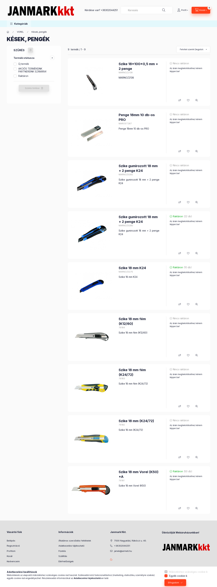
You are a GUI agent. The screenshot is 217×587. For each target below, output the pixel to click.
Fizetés (62, 551)
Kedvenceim (13, 561)
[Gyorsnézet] (196, 100)
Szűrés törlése (32, 88)
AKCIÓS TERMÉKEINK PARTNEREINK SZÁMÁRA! (32, 70)
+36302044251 (109, 10)
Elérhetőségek (66, 561)
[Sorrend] (193, 49)
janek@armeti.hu (123, 551)
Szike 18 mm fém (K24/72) (132, 372)
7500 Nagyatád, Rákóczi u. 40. (130, 540)
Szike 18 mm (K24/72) (136, 421)
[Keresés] (164, 10)
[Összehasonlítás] (179, 100)
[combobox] (146, 10)
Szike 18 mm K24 (132, 268)
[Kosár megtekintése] (201, 10)
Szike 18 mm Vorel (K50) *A (139, 474)
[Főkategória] (8, 31)
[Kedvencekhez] (188, 100)
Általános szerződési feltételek (74, 540)
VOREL (20, 32)
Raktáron (23, 75)
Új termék (23, 63)
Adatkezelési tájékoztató (71, 545)
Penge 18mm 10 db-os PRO (137, 117)
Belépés (11, 540)
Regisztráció (13, 545)
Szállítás (62, 556)
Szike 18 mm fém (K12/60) (132, 321)
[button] (19, 23)
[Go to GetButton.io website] (208, 584)
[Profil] (183, 10)
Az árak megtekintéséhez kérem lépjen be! (186, 70)
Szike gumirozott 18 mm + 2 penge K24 (138, 168)
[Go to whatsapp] (209, 577)
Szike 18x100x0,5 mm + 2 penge (138, 66)
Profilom (11, 551)
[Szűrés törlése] (30, 50)
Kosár (10, 556)
